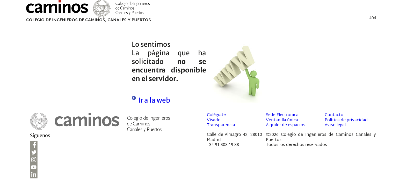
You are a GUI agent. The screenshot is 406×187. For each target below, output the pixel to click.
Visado (214, 120)
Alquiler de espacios (285, 125)
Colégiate (216, 115)
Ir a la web (154, 100)
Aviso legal (335, 125)
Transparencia (221, 125)
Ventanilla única (282, 120)
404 (372, 19)
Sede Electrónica (282, 115)
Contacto (334, 115)
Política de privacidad (346, 120)
